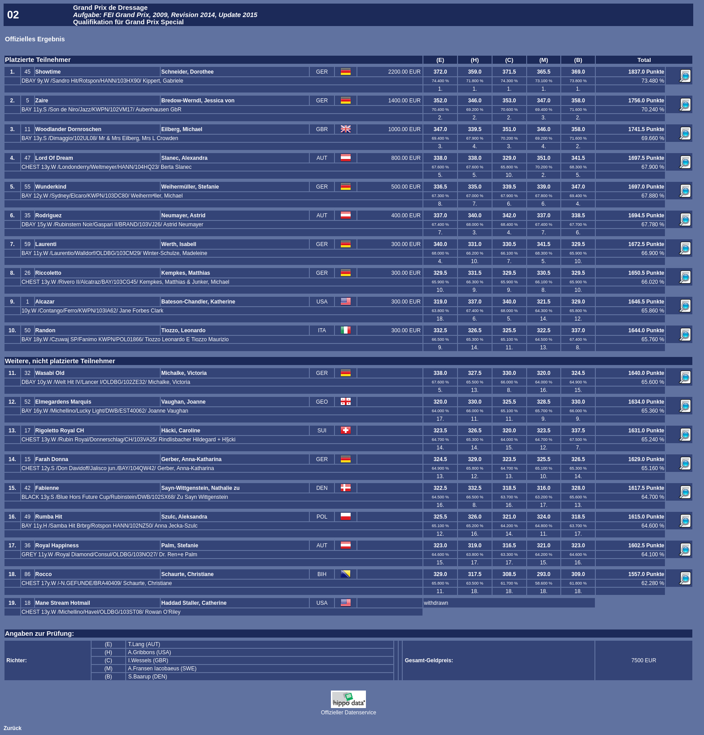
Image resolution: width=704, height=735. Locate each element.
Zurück (13, 728)
